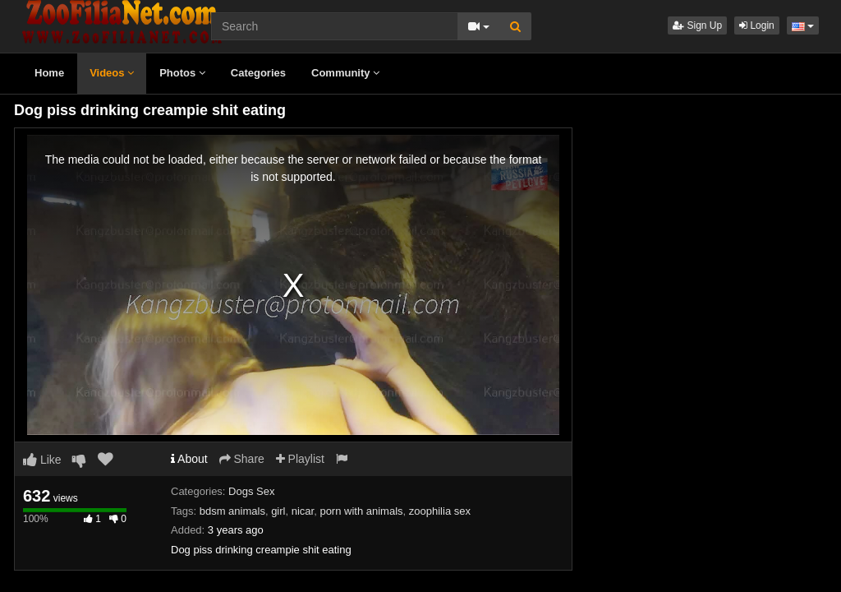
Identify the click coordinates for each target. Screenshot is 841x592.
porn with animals (360, 511)
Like (42, 459)
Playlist (300, 458)
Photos (182, 73)
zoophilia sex (440, 511)
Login (756, 25)
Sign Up (697, 25)
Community (345, 73)
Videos (112, 73)
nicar (303, 511)
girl (278, 511)
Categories (258, 73)
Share (241, 458)
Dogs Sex (251, 491)
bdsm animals (232, 511)
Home (49, 73)
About (189, 458)
